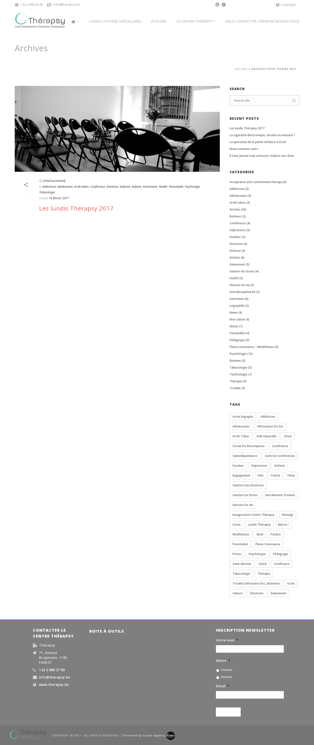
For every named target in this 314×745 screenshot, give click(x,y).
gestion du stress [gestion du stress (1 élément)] (245, 495)
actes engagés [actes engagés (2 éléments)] (243, 416)
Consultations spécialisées (115, 21)
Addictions (49, 187)
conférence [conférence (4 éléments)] (280, 446)
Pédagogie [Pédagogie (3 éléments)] (280, 554)
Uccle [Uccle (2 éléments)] (291, 583)
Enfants (137, 187)
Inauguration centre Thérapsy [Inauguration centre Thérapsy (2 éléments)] (254, 515)
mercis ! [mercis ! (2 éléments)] (283, 524)
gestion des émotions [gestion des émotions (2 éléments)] (248, 485)
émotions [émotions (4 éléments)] (256, 593)
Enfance (125, 187)
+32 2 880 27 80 (52, 670)
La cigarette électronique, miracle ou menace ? (262, 135)
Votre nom (227, 640)
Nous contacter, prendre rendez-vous (262, 21)
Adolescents (65, 187)
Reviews (235, 361)
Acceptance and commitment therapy (256, 182)
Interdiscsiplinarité (242, 292)
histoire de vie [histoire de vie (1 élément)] (243, 505)
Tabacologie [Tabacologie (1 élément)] (241, 574)
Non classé (237, 319)
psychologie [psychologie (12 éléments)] (257, 554)
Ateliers (159, 21)
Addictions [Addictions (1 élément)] (268, 416)
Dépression (238, 230)
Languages (286, 4)
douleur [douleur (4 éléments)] (238, 466)
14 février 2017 (59, 198)
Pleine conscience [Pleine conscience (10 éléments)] (267, 544)
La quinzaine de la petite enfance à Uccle (258, 142)
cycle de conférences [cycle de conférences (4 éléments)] (280, 456)
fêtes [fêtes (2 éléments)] (291, 475)
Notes (234, 326)
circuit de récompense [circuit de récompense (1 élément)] (249, 446)
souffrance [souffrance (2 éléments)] (281, 564)
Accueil (241, 69)
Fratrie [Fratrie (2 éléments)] (275, 475)
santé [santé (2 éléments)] (263, 564)
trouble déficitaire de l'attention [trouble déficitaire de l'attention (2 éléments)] (256, 583)
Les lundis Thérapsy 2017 (76, 208)
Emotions (112, 187)
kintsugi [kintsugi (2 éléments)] (287, 515)
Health (163, 187)
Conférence (97, 187)
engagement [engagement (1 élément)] (241, 475)
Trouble (235, 388)
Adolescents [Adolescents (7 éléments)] (241, 426)
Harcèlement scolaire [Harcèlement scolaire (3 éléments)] (280, 495)
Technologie (238, 374)
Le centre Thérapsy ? (195, 21)
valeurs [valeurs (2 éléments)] (238, 593)
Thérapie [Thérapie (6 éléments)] (264, 574)
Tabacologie (47, 192)
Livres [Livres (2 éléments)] (237, 524)
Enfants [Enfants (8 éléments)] (280, 466)
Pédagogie (237, 340)
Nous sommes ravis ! (244, 149)
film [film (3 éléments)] (260, 475)
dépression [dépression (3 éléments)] (259, 466)
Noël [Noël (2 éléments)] (260, 534)
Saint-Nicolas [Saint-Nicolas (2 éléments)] (242, 564)
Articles (235, 209)
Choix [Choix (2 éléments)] (288, 436)
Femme (226, 677)
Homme (226, 670)
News (233, 312)
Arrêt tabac (81, 187)
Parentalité (176, 187)
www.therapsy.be (54, 684)
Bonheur (235, 216)
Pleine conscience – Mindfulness (252, 347)
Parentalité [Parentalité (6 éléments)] (240, 544)
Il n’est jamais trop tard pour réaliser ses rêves (262, 156)
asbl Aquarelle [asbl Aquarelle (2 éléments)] (266, 436)
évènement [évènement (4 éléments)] (278, 593)
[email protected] (54, 181)
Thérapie (236, 381)
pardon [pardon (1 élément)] (276, 534)
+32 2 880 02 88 (32, 4)
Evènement (150, 187)
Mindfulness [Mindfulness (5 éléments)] (241, 534)
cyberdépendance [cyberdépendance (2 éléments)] (245, 456)
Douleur (235, 237)
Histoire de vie (239, 285)
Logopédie (237, 306)
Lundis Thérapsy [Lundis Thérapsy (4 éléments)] (259, 524)
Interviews (237, 299)
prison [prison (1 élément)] (237, 554)
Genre (223, 660)
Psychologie (192, 187)
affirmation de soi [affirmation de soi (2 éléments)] (270, 426)
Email (222, 686)
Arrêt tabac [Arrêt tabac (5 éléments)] (241, 436)
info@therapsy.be (66, 4)
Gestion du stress (242, 271)
